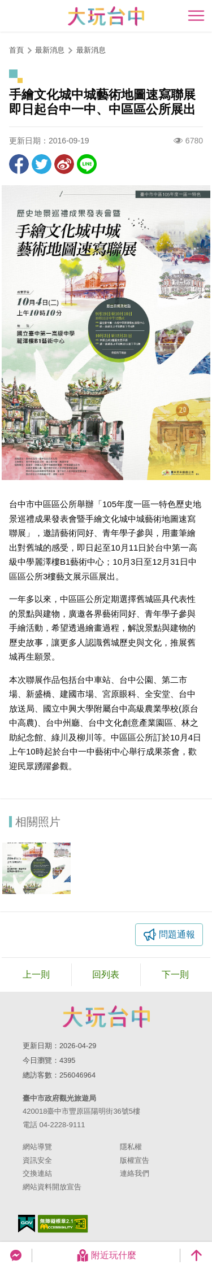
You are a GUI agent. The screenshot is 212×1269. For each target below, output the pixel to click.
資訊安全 (37, 1160)
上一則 (36, 974)
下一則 (175, 974)
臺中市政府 (106, 1016)
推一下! (41, 164)
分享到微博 (64, 164)
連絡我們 (134, 1173)
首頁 (16, 50)
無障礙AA (63, 1224)
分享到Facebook (19, 164)
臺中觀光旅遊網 (106, 16)
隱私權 (131, 1146)
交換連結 (37, 1173)
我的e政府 (26, 1223)
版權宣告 (134, 1160)
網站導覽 (37, 1146)
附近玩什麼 (106, 1255)
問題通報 (177, 934)
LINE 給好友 (87, 164)
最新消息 (91, 50)
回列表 (105, 974)
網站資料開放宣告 (52, 1187)
